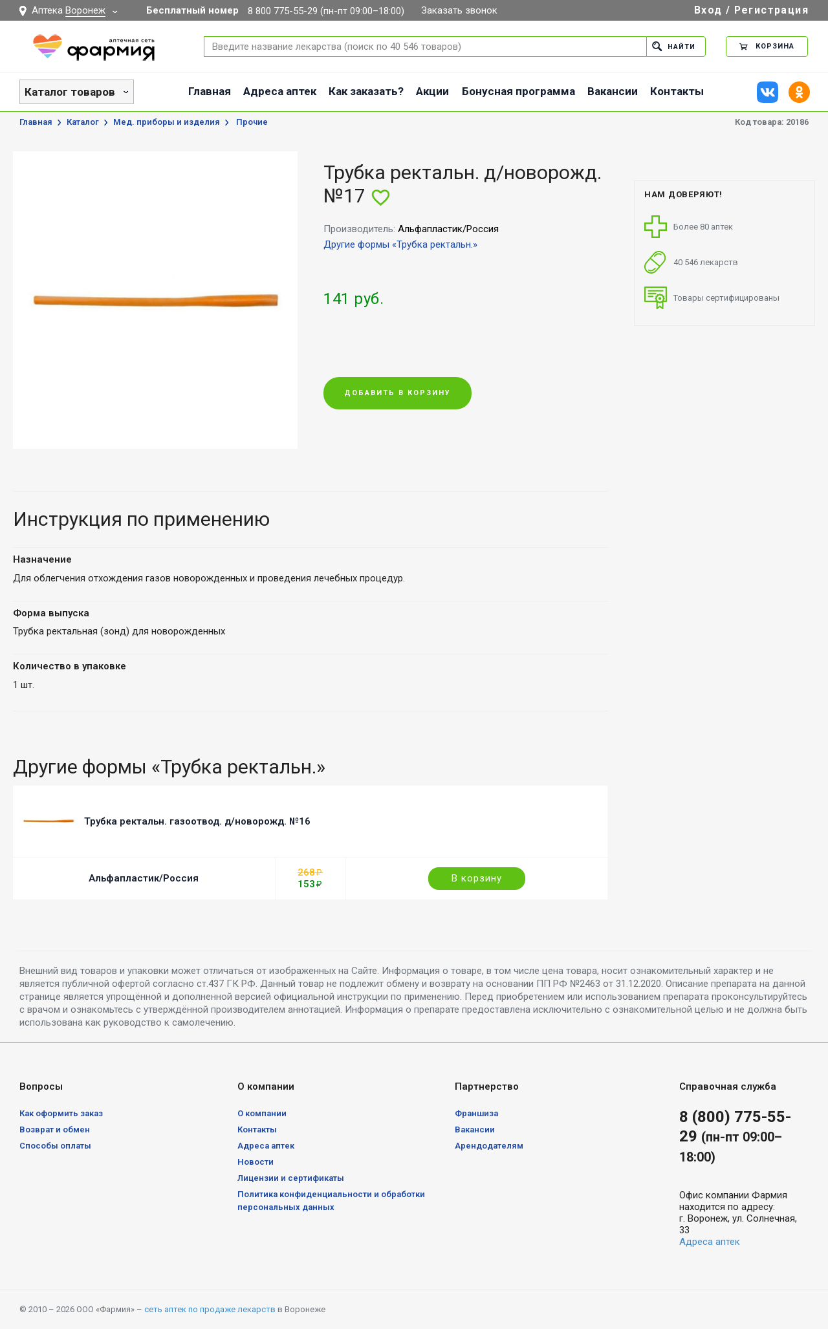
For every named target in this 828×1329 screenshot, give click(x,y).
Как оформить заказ (61, 1113)
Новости (255, 1162)
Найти (673, 46)
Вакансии (612, 91)
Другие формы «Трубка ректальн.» (400, 244)
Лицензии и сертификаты (290, 1178)
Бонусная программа (518, 91)
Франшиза (476, 1113)
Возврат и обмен (54, 1129)
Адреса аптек (279, 91)
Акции (432, 91)
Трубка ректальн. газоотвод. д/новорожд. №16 (197, 821)
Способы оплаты (55, 1146)
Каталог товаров (70, 91)
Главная (209, 91)
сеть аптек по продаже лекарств (210, 1309)
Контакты (677, 91)
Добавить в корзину (397, 393)
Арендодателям (489, 1146)
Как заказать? (366, 91)
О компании (262, 1113)
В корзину (477, 878)
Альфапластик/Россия (144, 878)
